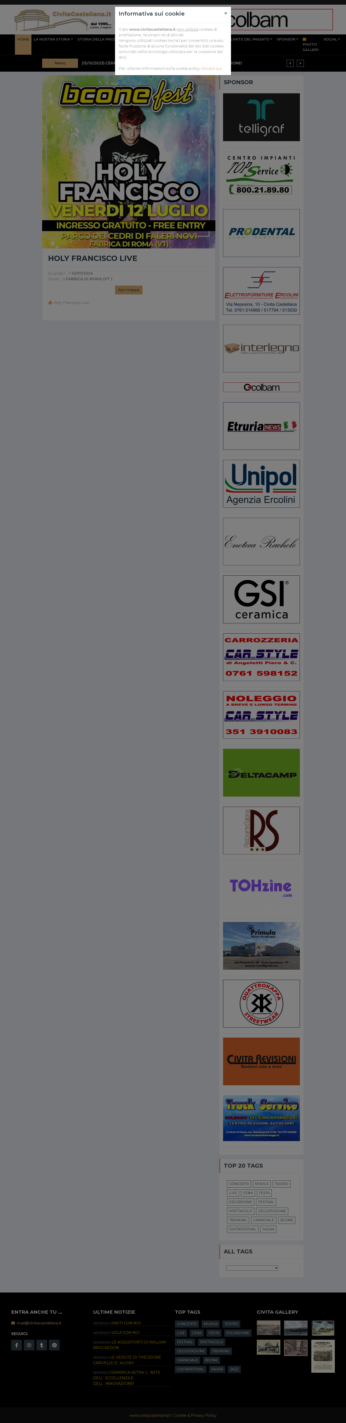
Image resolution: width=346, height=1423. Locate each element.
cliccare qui (211, 68)
